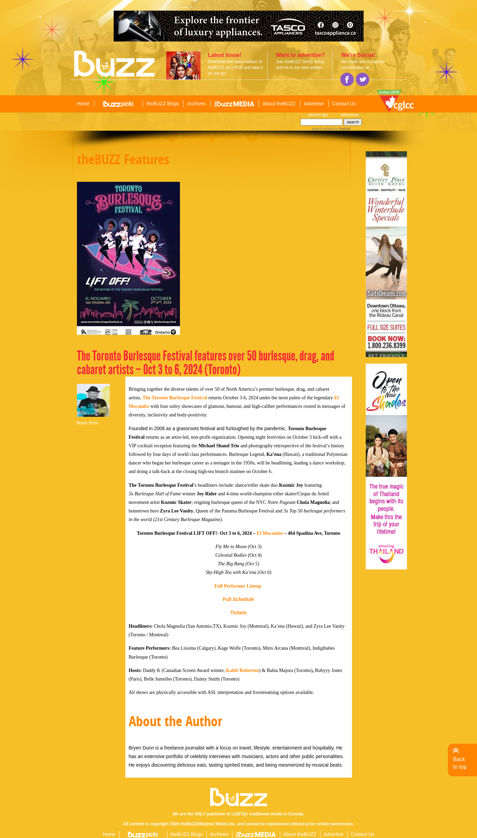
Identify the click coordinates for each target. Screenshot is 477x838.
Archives (196, 103)
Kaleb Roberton (242, 670)
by (341, 129)
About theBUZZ (279, 103)
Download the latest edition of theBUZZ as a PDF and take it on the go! (235, 67)
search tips (318, 115)
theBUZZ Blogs (162, 103)
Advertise (314, 103)
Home (83, 103)
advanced (350, 115)
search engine (322, 129)
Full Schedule (238, 599)
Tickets (238, 612)
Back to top (460, 763)
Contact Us (344, 103)
